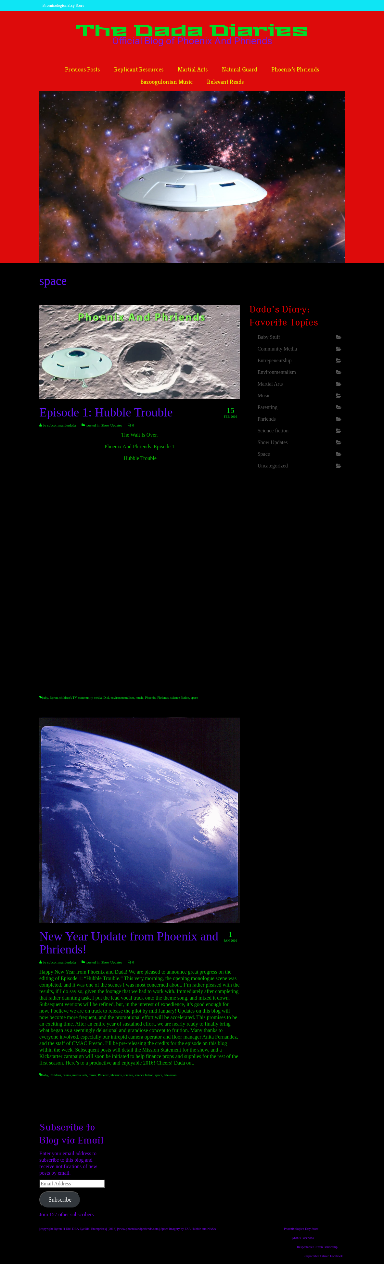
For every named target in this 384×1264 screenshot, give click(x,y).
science (128, 1075)
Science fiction (273, 430)
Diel (106, 697)
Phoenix (150, 697)
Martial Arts (270, 384)
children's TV (68, 697)
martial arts (79, 1075)
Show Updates (111, 425)
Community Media (277, 348)
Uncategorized (273, 465)
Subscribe (59, 1199)
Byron (54, 697)
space (194, 697)
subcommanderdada (61, 425)
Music (264, 395)
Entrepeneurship (275, 360)
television (170, 1075)
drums (67, 1075)
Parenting (267, 407)
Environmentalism (277, 372)
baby (45, 697)
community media (90, 697)
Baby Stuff (269, 337)
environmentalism (122, 697)
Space (264, 454)
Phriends (163, 697)
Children (55, 1075)
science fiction (179, 697)
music (140, 697)
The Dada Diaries (192, 31)
